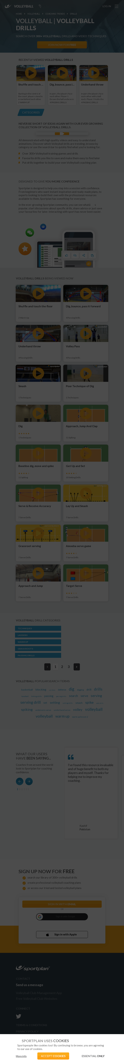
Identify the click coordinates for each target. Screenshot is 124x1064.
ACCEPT (53, 1056)
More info (21, 1056)
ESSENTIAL (93, 1056)
